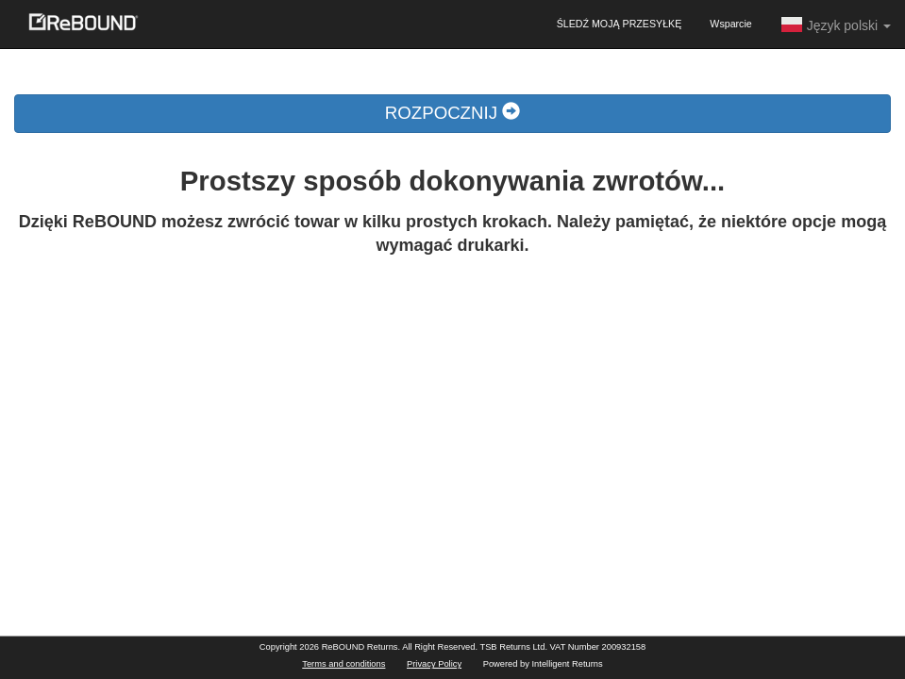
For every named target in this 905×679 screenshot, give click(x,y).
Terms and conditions (343, 664)
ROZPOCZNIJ (452, 113)
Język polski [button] (835, 24)
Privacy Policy (434, 664)
